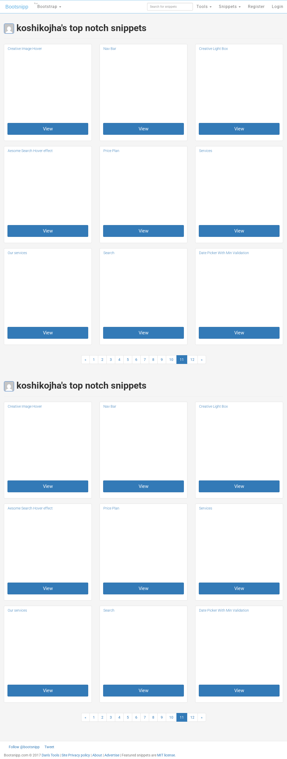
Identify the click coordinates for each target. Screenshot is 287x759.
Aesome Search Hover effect (30, 151)
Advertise (111, 755)
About (97, 755)
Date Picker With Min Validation (224, 253)
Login (277, 6)
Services (205, 151)
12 (192, 360)
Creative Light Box (213, 49)
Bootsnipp (16, 7)
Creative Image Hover (25, 49)
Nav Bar (109, 49)
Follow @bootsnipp (24, 747)
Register (256, 6)
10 (171, 360)
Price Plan (111, 151)
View (48, 128)
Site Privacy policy (75, 755)
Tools (204, 6)
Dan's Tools (50, 755)
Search (108, 253)
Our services (17, 253)
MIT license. (166, 755)
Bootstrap (47, 5)
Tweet (49, 747)
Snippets (230, 6)
